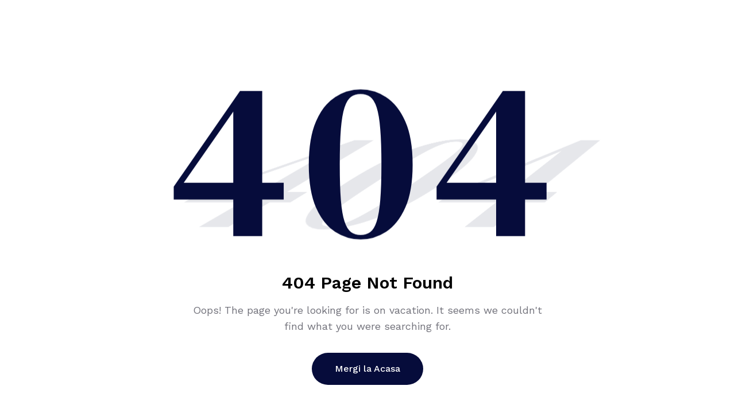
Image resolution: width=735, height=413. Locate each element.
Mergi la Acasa (367, 368)
